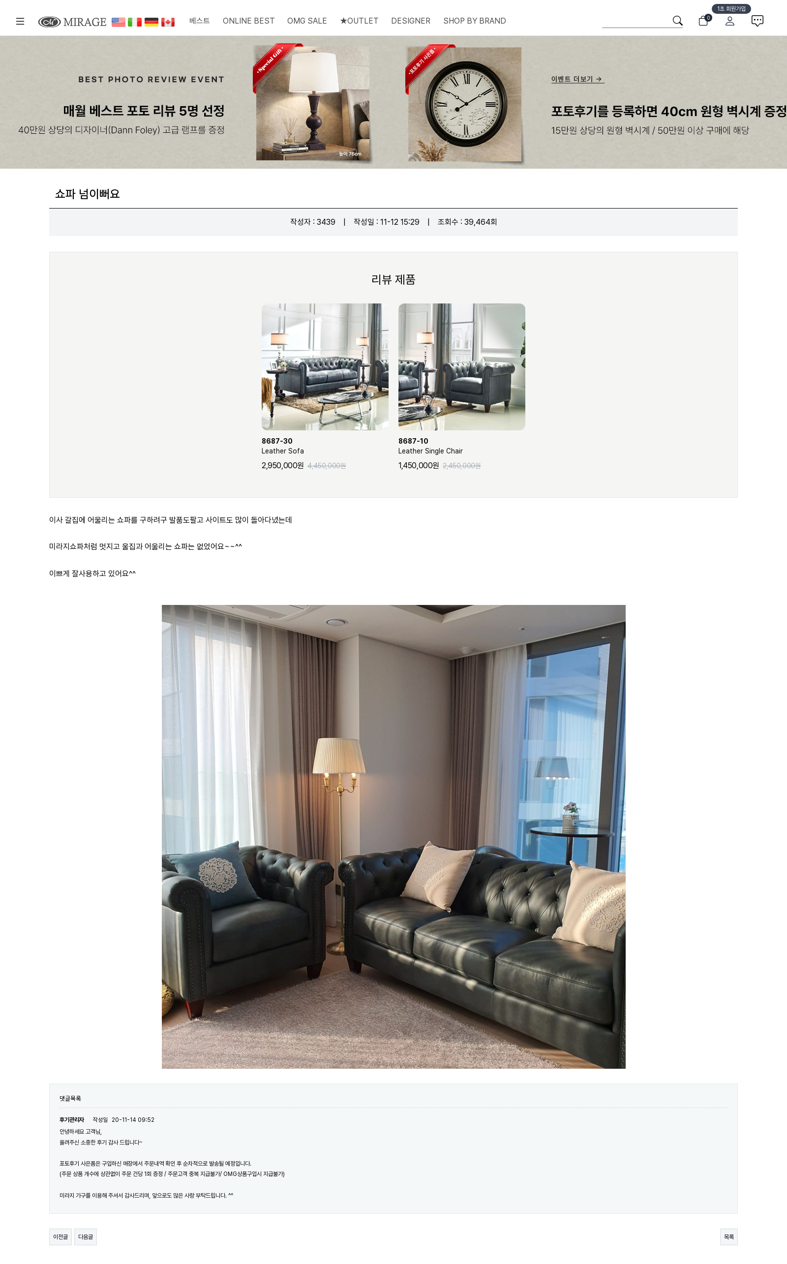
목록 (729, 1237)
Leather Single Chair (461, 445)
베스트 (199, 21)
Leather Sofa (325, 445)
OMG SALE (307, 21)
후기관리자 (72, 1119)
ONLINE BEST (249, 21)
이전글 (60, 1237)
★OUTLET (359, 21)
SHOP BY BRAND (474, 21)
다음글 (85, 1237)
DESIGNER (410, 21)
